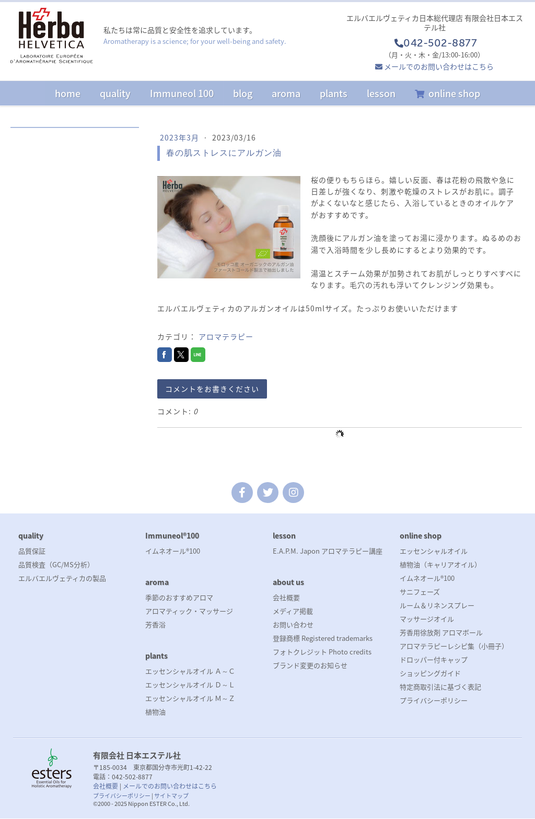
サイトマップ (171, 795)
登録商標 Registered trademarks (323, 638)
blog (242, 93)
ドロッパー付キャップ (434, 659)
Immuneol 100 (182, 93)
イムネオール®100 (172, 551)
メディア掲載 (293, 611)
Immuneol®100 (172, 535)
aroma (286, 93)
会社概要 (286, 597)
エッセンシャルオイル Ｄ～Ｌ (190, 684)
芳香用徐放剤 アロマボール (441, 632)
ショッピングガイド (430, 673)
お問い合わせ (293, 624)
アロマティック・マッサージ (189, 611)
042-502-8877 (434, 44)
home (67, 93)
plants (333, 93)
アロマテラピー (226, 336)
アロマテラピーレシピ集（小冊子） (454, 646)
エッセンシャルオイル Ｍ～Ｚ (190, 698)
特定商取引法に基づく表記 (440, 687)
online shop (454, 93)
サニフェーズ (420, 591)
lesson (381, 93)
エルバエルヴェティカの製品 (62, 578)
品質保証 (31, 551)
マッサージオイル (427, 619)
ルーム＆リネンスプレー (437, 605)
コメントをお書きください (212, 388)
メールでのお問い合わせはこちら (439, 66)
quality (115, 93)
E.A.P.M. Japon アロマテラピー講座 (327, 551)
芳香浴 (155, 624)
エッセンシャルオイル (434, 551)
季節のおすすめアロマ (179, 597)
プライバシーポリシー (434, 700)
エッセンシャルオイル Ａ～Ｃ (190, 671)
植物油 (155, 712)
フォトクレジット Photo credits (322, 652)
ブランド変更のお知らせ (310, 665)
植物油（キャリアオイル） (440, 564)
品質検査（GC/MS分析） (56, 564)
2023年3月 (180, 137)
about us (288, 582)
